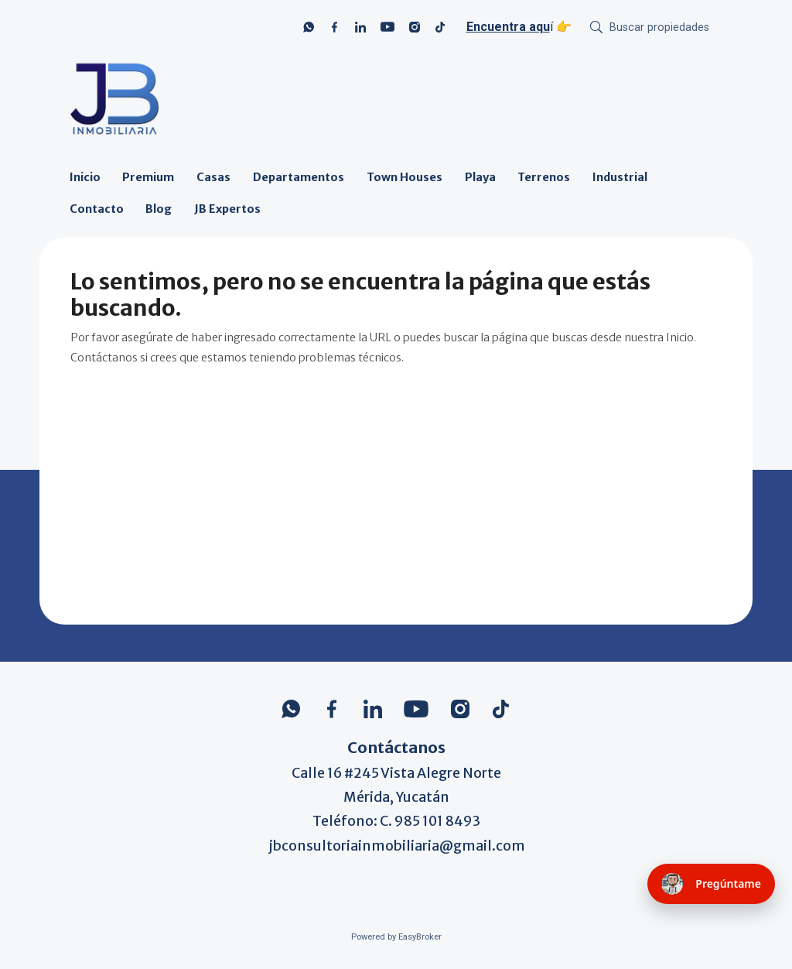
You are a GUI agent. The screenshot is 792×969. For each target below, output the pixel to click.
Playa (480, 177)
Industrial (619, 177)
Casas (213, 177)
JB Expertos (227, 209)
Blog (158, 209)
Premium (148, 177)
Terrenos (543, 177)
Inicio (85, 177)
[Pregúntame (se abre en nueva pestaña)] (711, 884)
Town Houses (404, 177)
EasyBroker (420, 937)
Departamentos (298, 177)
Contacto (97, 209)
